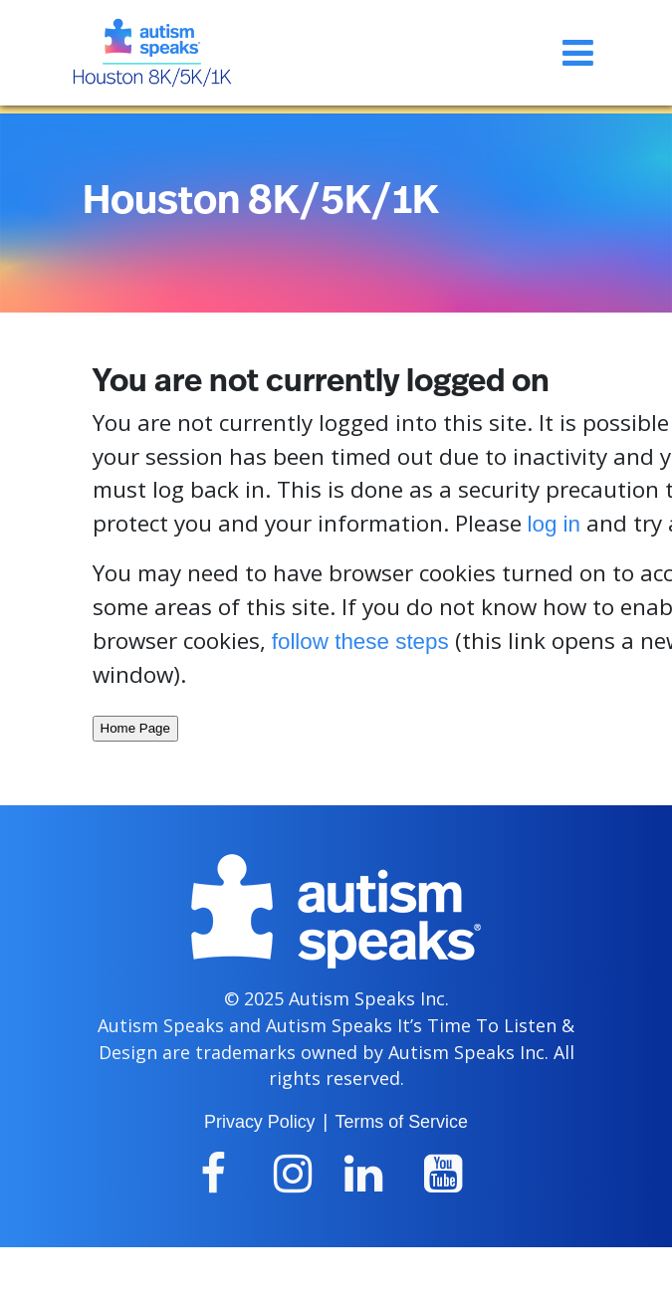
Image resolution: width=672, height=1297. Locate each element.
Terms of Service (402, 1122)
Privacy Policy (259, 1122)
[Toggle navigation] (578, 53)
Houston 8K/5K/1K (261, 201)
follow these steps (360, 641)
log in (554, 524)
